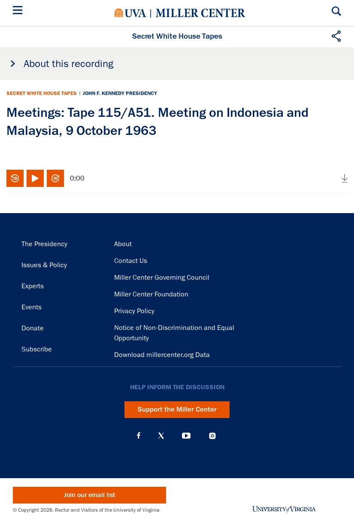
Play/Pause (35, 178)
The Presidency (44, 244)
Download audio (345, 178)
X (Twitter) (161, 436)
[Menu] (19, 11)
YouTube (186, 435)
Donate (32, 328)
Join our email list (89, 495)
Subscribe (36, 349)
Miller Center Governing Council (161, 277)
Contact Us (130, 260)
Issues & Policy (44, 265)
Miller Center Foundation (151, 294)
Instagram (212, 436)
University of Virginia (130, 13)
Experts (32, 286)
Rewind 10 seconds (15, 178)
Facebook (138, 435)
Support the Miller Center (177, 409)
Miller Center (200, 13)
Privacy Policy (134, 311)
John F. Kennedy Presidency (120, 93)
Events (31, 307)
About (123, 244)
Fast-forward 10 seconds (55, 178)
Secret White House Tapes (41, 93)
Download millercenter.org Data (162, 355)
